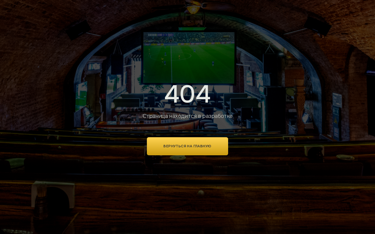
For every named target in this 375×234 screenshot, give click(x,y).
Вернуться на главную (187, 146)
